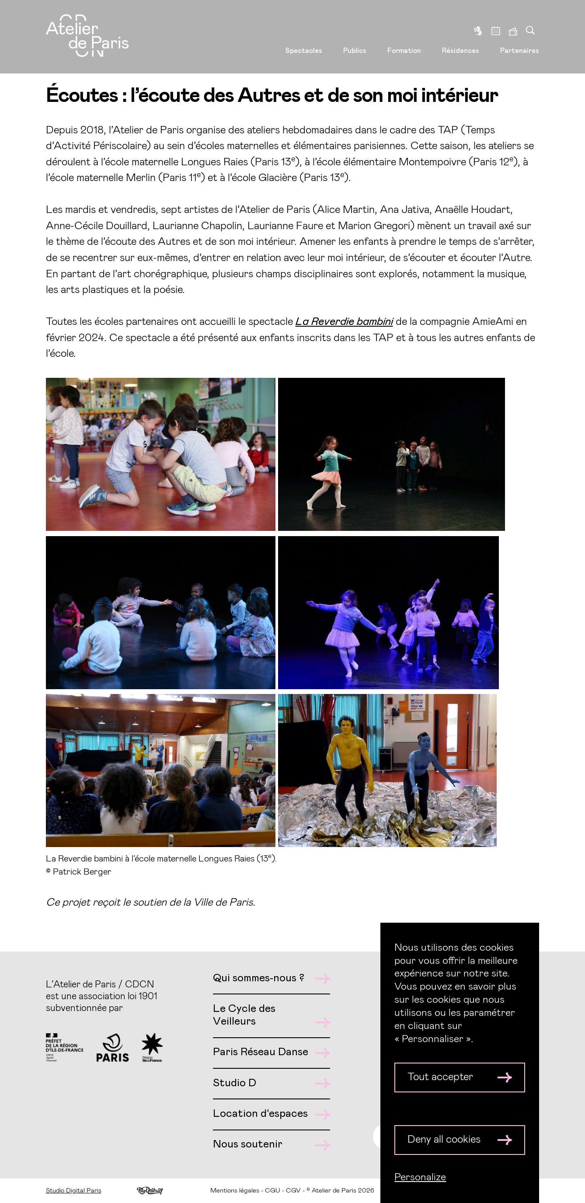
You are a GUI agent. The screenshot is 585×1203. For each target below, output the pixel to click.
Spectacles (304, 39)
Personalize (420, 1177)
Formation (404, 39)
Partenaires (519, 39)
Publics (354, 39)
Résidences (460, 39)
